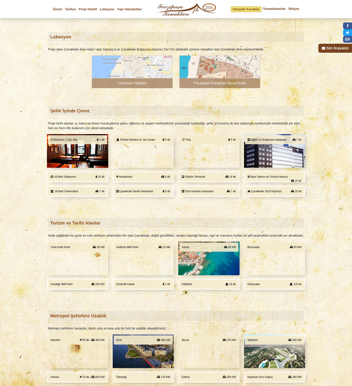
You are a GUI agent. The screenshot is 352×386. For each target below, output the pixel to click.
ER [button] (347, 39)
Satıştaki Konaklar (246, 9)
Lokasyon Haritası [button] (132, 83)
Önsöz (57, 9)
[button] (132, 71)
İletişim (293, 9)
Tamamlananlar (274, 9)
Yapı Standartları (129, 9)
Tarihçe (70, 9)
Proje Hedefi (88, 9)
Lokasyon (107, 9)
